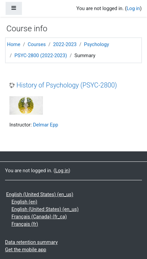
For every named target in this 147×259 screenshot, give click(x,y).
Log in (133, 8)
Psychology (96, 44)
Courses (37, 44)
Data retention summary (31, 242)
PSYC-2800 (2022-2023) (40, 55)
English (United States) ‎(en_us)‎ (39, 194)
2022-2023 (65, 44)
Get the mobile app (25, 250)
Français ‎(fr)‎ (24, 224)
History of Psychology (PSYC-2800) (66, 85)
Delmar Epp (45, 125)
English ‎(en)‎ (24, 202)
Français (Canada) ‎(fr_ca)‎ (39, 217)
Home (13, 44)
